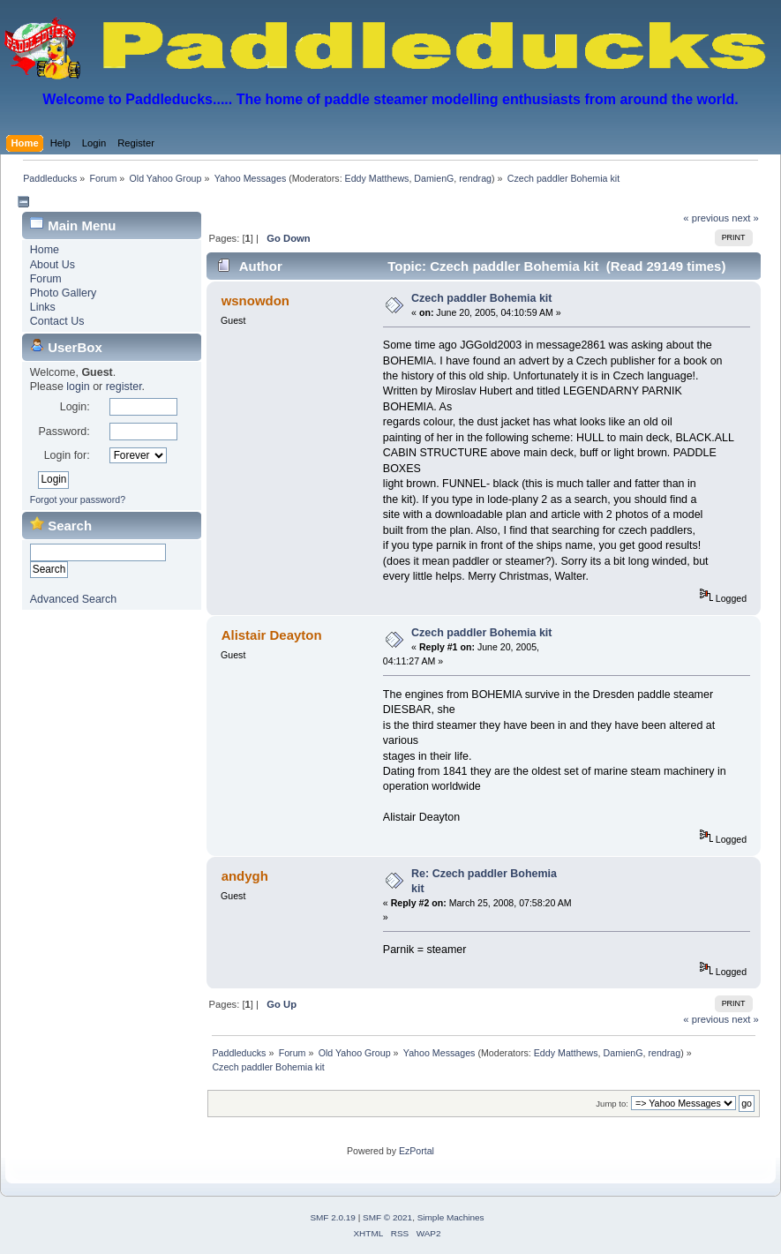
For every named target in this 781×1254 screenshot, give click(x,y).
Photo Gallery (63, 293)
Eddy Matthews (377, 178)
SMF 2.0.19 (333, 1217)
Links (43, 307)
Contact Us (57, 321)
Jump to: (612, 1103)
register (124, 386)
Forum (46, 279)
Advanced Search (73, 599)
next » (745, 218)
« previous (706, 218)
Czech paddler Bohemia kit (481, 298)
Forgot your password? (77, 499)
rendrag (475, 178)
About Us (52, 265)
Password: (63, 431)
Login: (75, 407)
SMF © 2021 (387, 1217)
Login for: (67, 455)
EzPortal (416, 1150)
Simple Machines (450, 1217)
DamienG (434, 178)
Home (44, 250)
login (77, 386)
